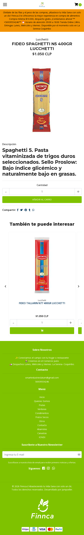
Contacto (42, 425)
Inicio (42, 397)
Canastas (42, 433)
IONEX (42, 437)
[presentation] (5, 286)
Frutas (42, 405)
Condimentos (42, 413)
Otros (42, 421)
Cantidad (42, 185)
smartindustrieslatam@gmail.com (42, 377)
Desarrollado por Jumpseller (58, 489)
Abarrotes (42, 429)
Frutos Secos (42, 417)
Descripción (9, 144)
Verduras (42, 409)
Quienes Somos (42, 401)
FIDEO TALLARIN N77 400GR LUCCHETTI (42, 303)
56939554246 (42, 381)
